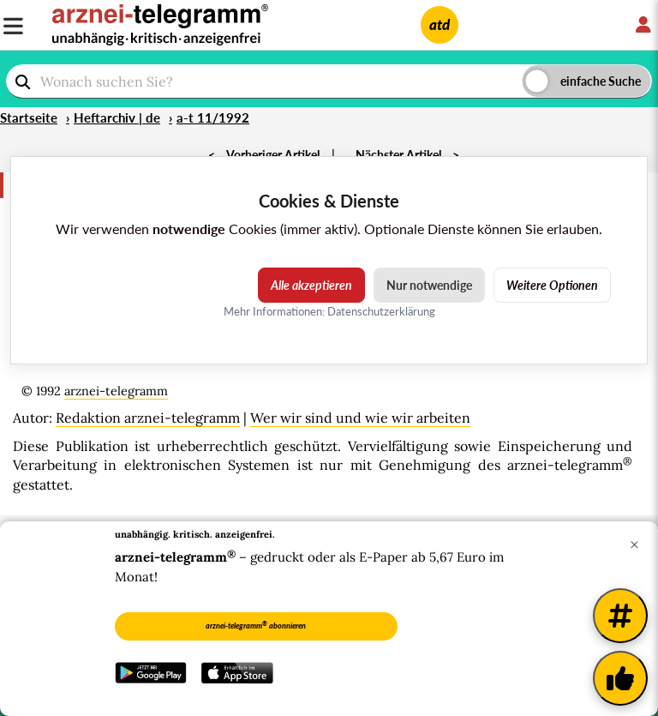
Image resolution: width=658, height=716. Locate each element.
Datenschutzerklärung (381, 311)
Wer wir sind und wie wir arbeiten (360, 417)
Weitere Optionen (552, 285)
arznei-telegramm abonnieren (256, 625)
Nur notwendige (429, 285)
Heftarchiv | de (117, 117)
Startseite (28, 117)
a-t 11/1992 (212, 117)
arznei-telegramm (116, 391)
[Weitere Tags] (620, 615)
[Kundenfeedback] (620, 678)
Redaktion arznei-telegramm (148, 417)
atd (439, 24)
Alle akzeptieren (311, 285)
